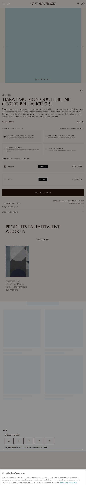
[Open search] (8, 3)
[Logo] (43, 4)
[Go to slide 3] (42, 80)
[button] (68, 201)
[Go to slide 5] (47, 80)
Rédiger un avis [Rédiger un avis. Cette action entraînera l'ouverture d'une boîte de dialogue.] (8, 121)
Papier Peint (43, 240)
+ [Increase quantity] (80, 166)
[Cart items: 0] (82, 3)
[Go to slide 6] (50, 80)
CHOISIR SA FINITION (76, 203)
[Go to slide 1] (36, 80)
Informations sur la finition (71, 128)
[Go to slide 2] (39, 80)
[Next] (80, 46)
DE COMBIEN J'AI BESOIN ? (11, 203)
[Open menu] (4, 4)
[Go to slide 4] (44, 80)
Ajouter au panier (43, 193)
